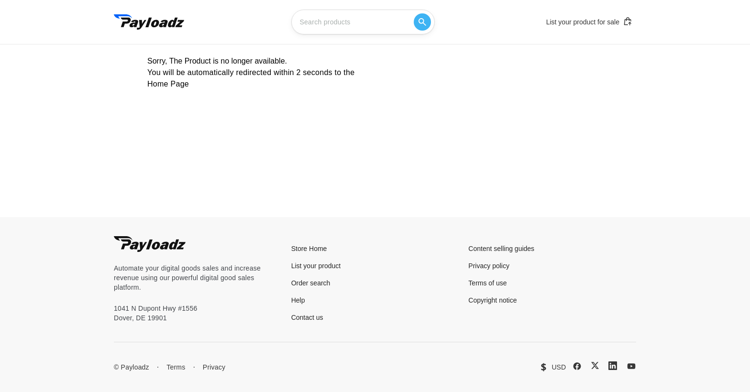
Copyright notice (492, 300)
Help (298, 300)
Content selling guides (501, 248)
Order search (311, 283)
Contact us (307, 317)
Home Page (168, 84)
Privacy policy (488, 266)
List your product (316, 266)
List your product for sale (589, 21)
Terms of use (487, 283)
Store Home (309, 248)
